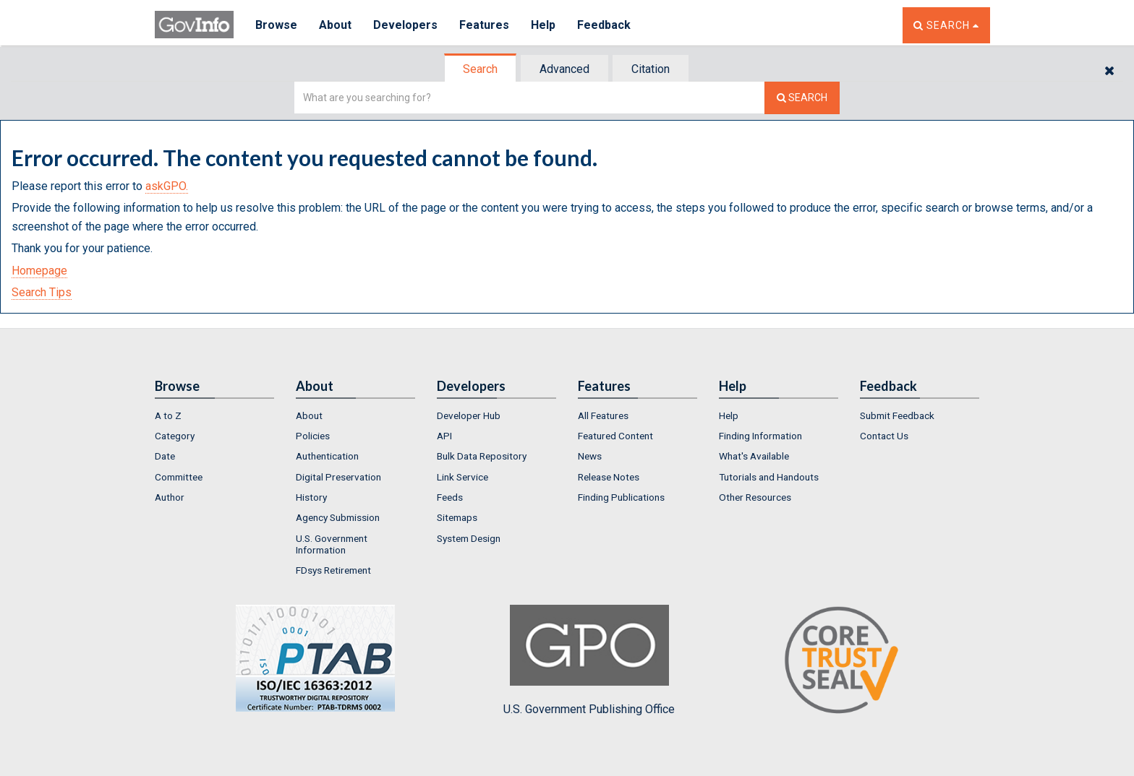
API (444, 435)
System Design (468, 538)
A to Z (168, 415)
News (590, 456)
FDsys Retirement (333, 570)
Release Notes (608, 477)
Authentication (327, 456)
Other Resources (755, 497)
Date (165, 456)
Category (175, 435)
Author (169, 497)
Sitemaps (457, 517)
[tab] (481, 69)
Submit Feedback (897, 415)
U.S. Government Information (331, 544)
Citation (650, 69)
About (335, 25)
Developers (405, 25)
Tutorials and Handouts (769, 477)
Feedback (604, 25)
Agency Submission (338, 517)
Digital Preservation (338, 477)
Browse (276, 25)
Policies (313, 435)
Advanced (564, 69)
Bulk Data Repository (481, 456)
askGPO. (166, 186)
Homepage (39, 270)
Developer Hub (468, 415)
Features (484, 25)
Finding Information (760, 435)
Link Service (462, 477)
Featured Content (615, 435)
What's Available (754, 456)
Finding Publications (621, 497)
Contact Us (884, 435)
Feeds (450, 497)
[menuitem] (214, 415)
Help (543, 25)
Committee (178, 477)
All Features (603, 415)
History (311, 497)
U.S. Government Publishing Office (589, 660)
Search (480, 69)
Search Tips (42, 292)
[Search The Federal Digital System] (802, 98)
